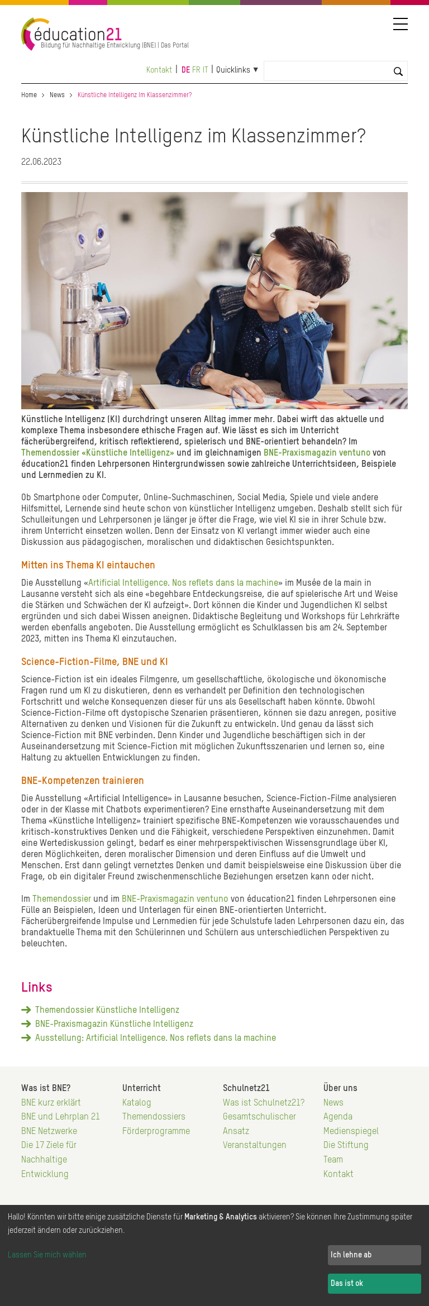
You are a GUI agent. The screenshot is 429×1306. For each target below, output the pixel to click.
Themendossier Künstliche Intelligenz (107, 1010)
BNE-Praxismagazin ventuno (315, 453)
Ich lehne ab (351, 1255)
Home (29, 95)
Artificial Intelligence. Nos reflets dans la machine (183, 583)
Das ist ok (347, 1284)
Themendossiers (153, 1117)
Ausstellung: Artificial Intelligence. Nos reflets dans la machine (155, 1038)
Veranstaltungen (255, 1145)
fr (196, 70)
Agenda (337, 1117)
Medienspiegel (351, 1131)
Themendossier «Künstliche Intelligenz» (97, 453)
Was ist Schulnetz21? (263, 1103)
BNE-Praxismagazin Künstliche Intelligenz (114, 1024)
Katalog (136, 1103)
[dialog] (214, 1255)
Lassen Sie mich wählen (47, 1255)
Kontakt (159, 70)
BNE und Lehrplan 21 (60, 1117)
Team (333, 1160)
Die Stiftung (346, 1145)
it (205, 70)
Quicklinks (233, 70)
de (186, 70)
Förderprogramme (156, 1131)
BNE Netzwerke (49, 1131)
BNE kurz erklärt (51, 1103)
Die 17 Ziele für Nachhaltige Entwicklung (49, 1160)
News (57, 95)
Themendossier (61, 899)
